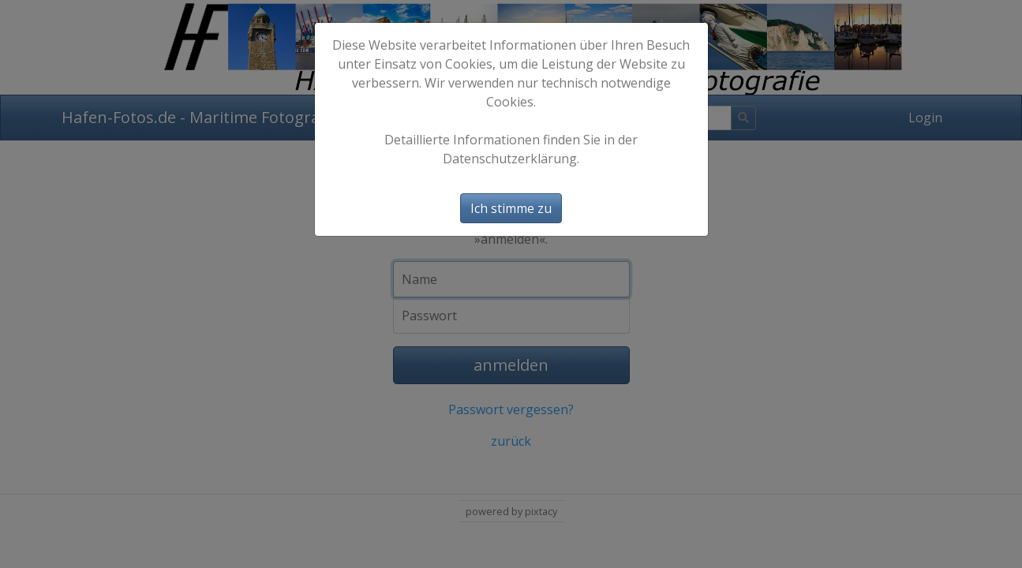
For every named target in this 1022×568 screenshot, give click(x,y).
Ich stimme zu (511, 208)
